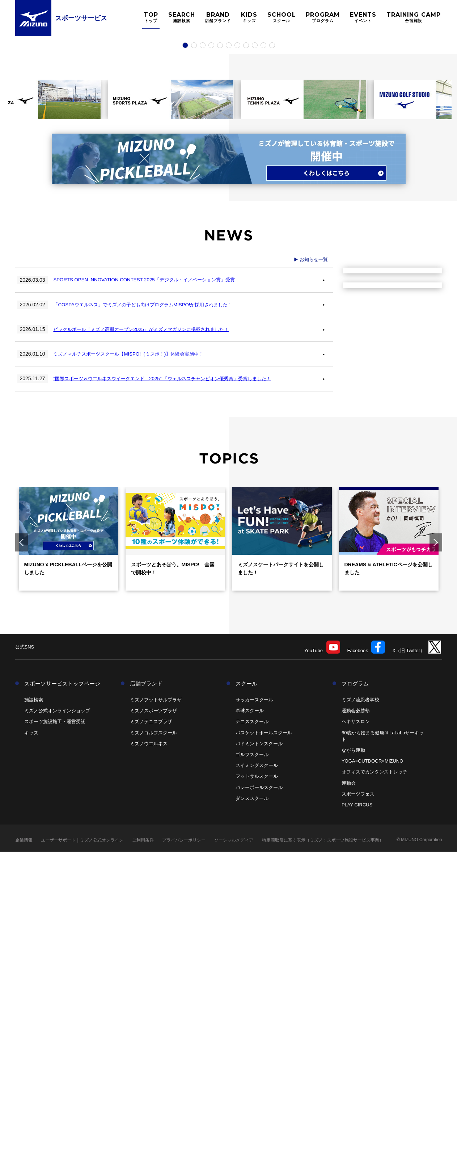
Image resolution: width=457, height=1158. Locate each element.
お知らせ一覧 (314, 565)
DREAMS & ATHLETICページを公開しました (388, 875)
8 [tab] (246, 350)
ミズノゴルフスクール (153, 1039)
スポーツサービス (81, 18)
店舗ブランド (146, 990)
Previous (21, 849)
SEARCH (181, 17)
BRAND (218, 17)
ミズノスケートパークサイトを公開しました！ (281, 875)
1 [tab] (185, 350)
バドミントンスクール (259, 1050)
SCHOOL (281, 17)
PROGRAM (323, 17)
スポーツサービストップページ (62, 990)
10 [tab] (263, 350)
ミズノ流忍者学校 (360, 1006)
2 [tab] (194, 350)
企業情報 (24, 1146)
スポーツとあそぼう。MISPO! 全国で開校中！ (173, 875)
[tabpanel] (228, 188)
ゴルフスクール (252, 1060)
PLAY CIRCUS (357, 1111)
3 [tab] (203, 350)
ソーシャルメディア (233, 1146)
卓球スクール (250, 1017)
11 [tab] (272, 350)
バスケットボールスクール (264, 1039)
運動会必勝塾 (356, 1017)
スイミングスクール (257, 1071)
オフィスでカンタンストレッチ (374, 1078)
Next (436, 849)
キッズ (31, 1039)
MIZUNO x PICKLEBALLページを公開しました (68, 875)
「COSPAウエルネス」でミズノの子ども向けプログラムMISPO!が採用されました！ (152, 610)
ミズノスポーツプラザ (153, 1017)
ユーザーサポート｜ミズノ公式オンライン (82, 1146)
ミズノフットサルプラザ (156, 1006)
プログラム (355, 990)
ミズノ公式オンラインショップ (57, 1017)
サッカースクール (254, 1006)
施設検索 (33, 1006)
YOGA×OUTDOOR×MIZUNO (372, 1067)
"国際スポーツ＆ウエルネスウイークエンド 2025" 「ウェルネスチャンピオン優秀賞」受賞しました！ (173, 685)
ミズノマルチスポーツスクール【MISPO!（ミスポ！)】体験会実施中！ (136, 660)
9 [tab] (255, 350)
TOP (151, 17)
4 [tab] (211, 350)
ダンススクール (252, 1104)
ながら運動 (353, 1056)
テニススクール (252, 1028)
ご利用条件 (143, 1146)
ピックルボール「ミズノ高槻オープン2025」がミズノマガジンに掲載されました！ (150, 635)
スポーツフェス (358, 1100)
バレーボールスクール (259, 1093)
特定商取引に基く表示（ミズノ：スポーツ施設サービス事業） (323, 1146)
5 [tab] (220, 350)
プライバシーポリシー (184, 1146)
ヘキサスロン (356, 1028)
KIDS (249, 17)
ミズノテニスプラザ (151, 1028)
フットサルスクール (257, 1082)
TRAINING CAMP (413, 17)
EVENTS (363, 17)
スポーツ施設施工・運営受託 (54, 1028)
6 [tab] (229, 350)
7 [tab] (237, 350)
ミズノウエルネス (149, 1050)
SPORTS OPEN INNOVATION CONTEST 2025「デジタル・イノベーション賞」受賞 (152, 586)
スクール (246, 990)
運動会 (349, 1089)
